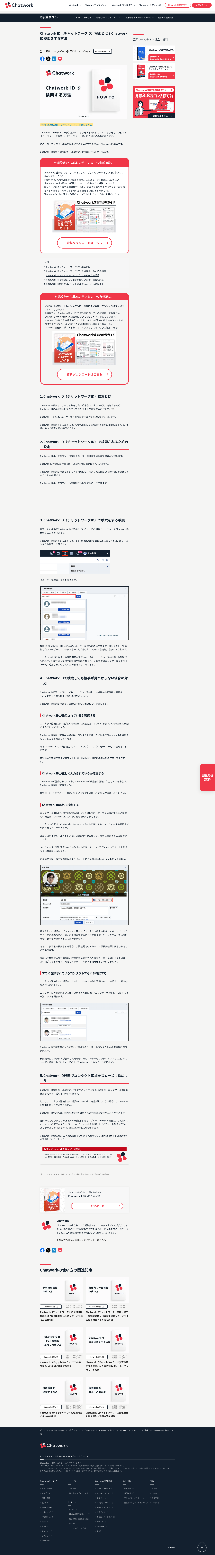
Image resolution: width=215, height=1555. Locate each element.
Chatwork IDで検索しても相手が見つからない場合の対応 (75, 279)
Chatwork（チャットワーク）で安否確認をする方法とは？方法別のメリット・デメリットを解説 (107, 1366)
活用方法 (45, 1522)
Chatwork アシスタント (94, 7)
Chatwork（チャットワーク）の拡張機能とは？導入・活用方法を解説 (107, 1414)
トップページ (47, 1488)
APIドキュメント (103, 1493)
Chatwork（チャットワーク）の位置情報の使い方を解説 (61, 1414)
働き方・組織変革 (166, 17)
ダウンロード (47, 1531)
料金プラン (46, 1493)
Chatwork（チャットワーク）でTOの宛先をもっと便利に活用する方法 (60, 1364)
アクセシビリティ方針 (77, 1528)
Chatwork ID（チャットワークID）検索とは (68, 267)
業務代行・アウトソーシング (108, 17)
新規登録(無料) (207, 777)
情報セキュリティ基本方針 (134, 1503)
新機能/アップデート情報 (78, 1493)
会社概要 (127, 1488)
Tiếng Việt (155, 1503)
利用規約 (72, 1524)
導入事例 (45, 1503)
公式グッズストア (103, 1508)
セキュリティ (47, 1536)
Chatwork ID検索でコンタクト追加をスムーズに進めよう (75, 283)
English (154, 1493)
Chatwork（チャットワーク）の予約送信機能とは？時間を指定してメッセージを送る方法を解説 (61, 1315)
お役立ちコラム (50, 17)
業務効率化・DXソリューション (140, 17)
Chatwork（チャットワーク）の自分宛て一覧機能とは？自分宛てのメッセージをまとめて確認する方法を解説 (107, 1315)
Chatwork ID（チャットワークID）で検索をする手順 (72, 275)
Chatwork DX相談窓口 (122, 7)
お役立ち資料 (47, 1508)
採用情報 (127, 1493)
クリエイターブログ (104, 1517)
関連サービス (47, 1526)
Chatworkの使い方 (51, 1306)
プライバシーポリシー (132, 1498)
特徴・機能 (46, 1498)
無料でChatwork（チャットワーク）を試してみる (66, 124)
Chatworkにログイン (147, 6)
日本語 (154, 1488)
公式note (100, 1522)
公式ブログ (101, 1512)
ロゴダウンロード (103, 1503)
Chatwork (18, 6)
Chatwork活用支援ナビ (77, 1514)
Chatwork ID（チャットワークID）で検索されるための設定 (76, 271)
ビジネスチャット (84, 17)
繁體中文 (155, 1498)
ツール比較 (46, 1541)
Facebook (100, 1526)
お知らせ (72, 1488)
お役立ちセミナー (48, 1517)
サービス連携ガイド (104, 1488)
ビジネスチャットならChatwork (52, 1430)
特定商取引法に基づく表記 (79, 1519)
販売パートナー (103, 1498)
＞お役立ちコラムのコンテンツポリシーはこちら (81, 1240)
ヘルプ (71, 1509)
